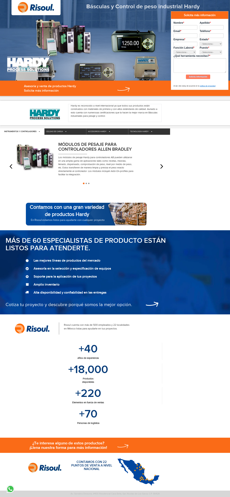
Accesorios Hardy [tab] (99, 131)
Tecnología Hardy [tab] (141, 131)
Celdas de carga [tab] (56, 131)
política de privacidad (207, 86)
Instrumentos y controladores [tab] (22, 131)
